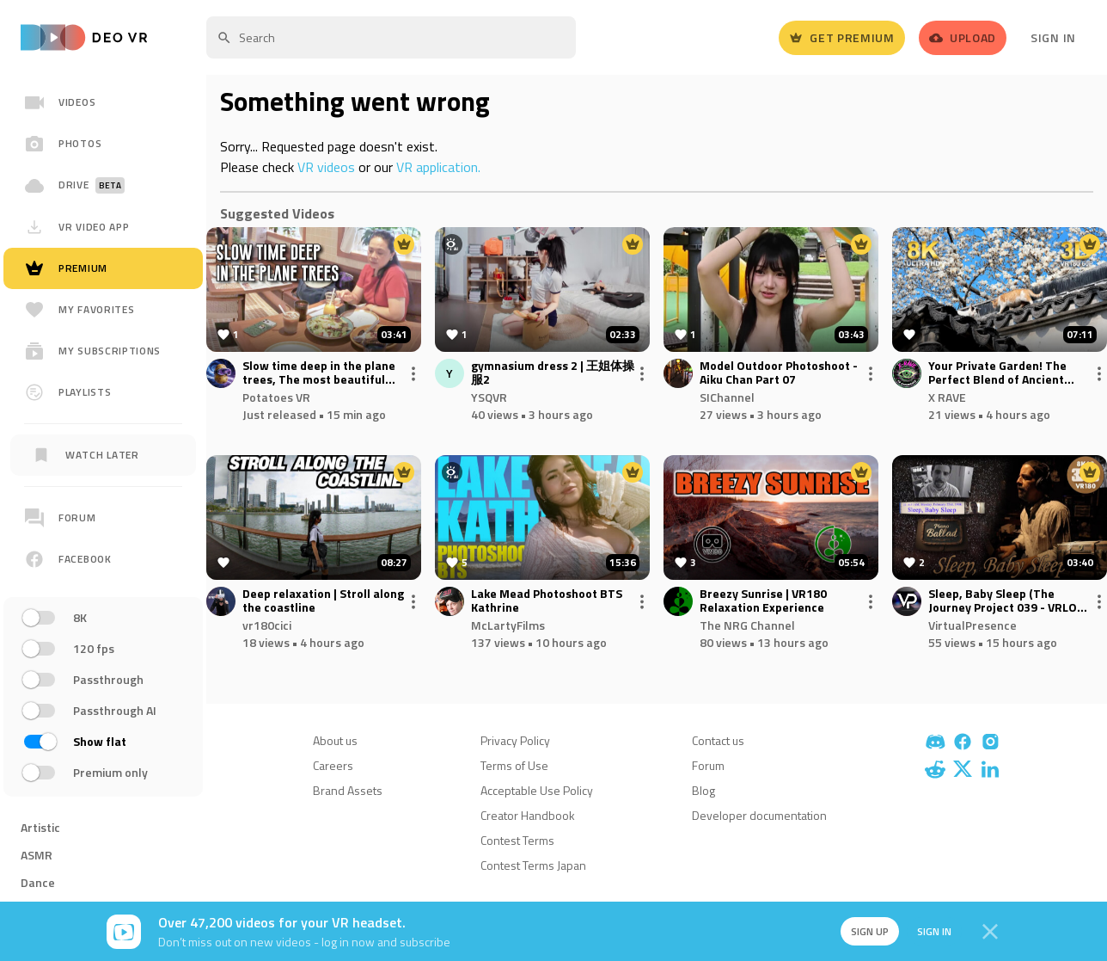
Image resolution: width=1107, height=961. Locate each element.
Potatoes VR (276, 397)
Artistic (40, 827)
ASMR (36, 855)
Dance (38, 882)
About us (335, 740)
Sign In (1053, 37)
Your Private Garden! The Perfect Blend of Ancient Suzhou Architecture (997, 373)
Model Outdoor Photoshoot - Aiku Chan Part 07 (779, 373)
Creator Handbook (527, 815)
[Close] (990, 931)
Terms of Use (514, 765)
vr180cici (266, 625)
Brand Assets (347, 790)
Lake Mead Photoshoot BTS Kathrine (546, 601)
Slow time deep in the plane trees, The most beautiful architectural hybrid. (318, 373)
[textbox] (391, 37)
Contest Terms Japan (533, 865)
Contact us (718, 740)
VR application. (438, 167)
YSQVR (489, 397)
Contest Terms (517, 840)
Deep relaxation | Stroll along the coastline (323, 601)
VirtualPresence (972, 625)
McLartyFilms (508, 625)
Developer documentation (759, 815)
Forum (708, 765)
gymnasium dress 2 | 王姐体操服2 (552, 373)
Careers (333, 765)
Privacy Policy (515, 740)
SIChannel (727, 397)
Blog (703, 790)
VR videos (326, 167)
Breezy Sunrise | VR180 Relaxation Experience (763, 601)
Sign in (928, 931)
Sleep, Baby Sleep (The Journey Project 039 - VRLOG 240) (1006, 601)
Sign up (861, 931)
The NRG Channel (747, 625)
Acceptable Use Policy (536, 790)
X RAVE (947, 397)
